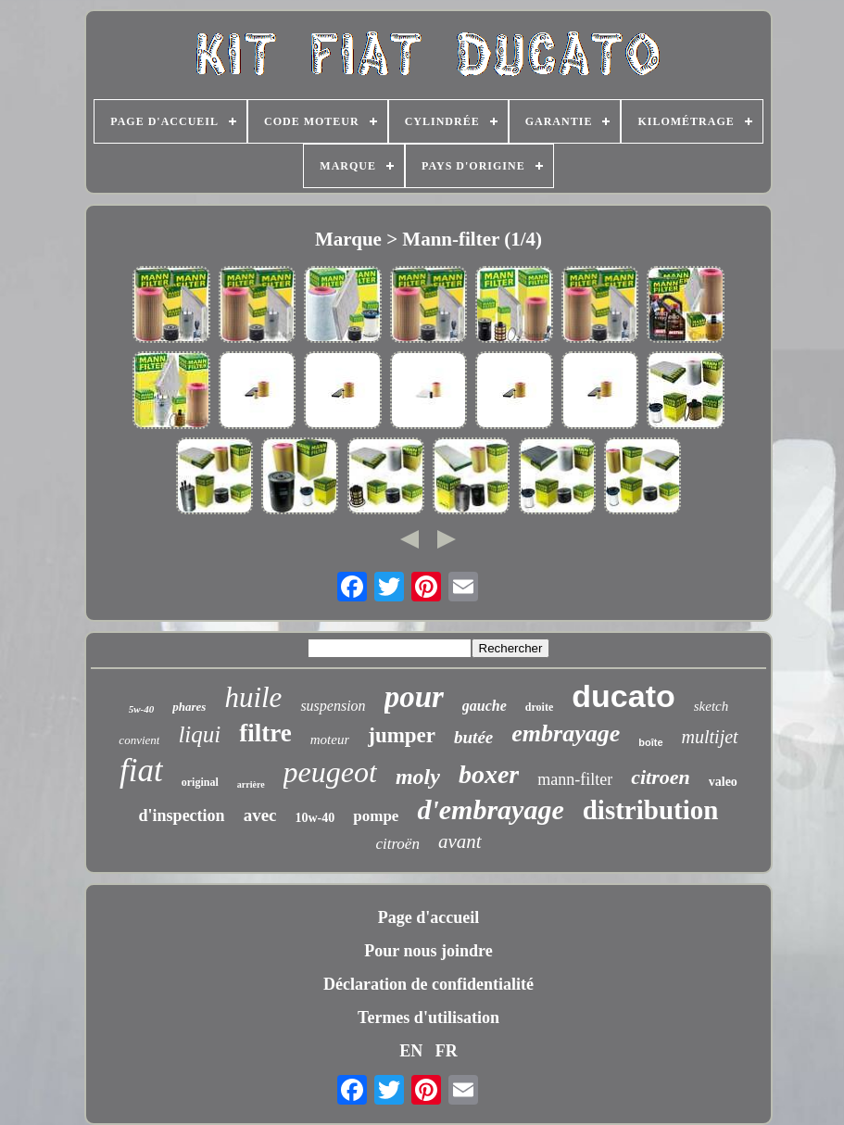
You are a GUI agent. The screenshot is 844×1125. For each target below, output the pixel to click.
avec (260, 815)
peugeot (330, 772)
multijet (710, 737)
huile (253, 697)
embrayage (565, 733)
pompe (375, 816)
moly (418, 777)
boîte (650, 742)
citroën (397, 844)
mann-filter (574, 779)
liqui (199, 734)
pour (414, 697)
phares (189, 707)
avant (460, 841)
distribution (651, 810)
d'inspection (182, 815)
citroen (660, 777)
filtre (265, 733)
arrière (251, 784)
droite (539, 707)
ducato (623, 696)
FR (446, 1051)
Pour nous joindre (428, 951)
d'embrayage (490, 809)
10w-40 (315, 818)
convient (139, 740)
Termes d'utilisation (428, 1017)
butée (473, 737)
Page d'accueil (428, 917)
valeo (723, 782)
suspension (332, 706)
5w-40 (142, 708)
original (200, 782)
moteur (330, 739)
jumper (401, 735)
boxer (489, 774)
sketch (711, 706)
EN (410, 1051)
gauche (484, 706)
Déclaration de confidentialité (428, 984)
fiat (141, 770)
